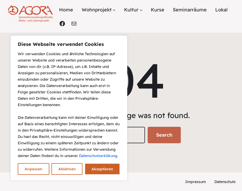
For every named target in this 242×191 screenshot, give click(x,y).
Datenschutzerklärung (98, 155)
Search (164, 135)
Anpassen (33, 169)
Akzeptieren (102, 169)
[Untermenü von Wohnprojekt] (114, 9)
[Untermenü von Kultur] (141, 9)
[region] (69, 108)
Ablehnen (67, 169)
